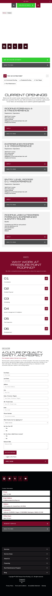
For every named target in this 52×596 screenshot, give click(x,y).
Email (5, 407)
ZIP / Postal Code (8, 401)
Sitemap (44, 585)
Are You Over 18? (8, 426)
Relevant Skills (7, 441)
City (5, 390)
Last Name (6, 378)
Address (6, 384)
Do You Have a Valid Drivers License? (13, 434)
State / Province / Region (10, 396)
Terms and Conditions (20, 585)
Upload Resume (10, 452)
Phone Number (8, 413)
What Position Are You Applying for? (13, 420)
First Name (6, 372)
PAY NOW (26, 1)
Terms (14, 457)
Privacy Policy (9, 585)
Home (4, 13)
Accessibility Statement (34, 585)
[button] (50, 1)
